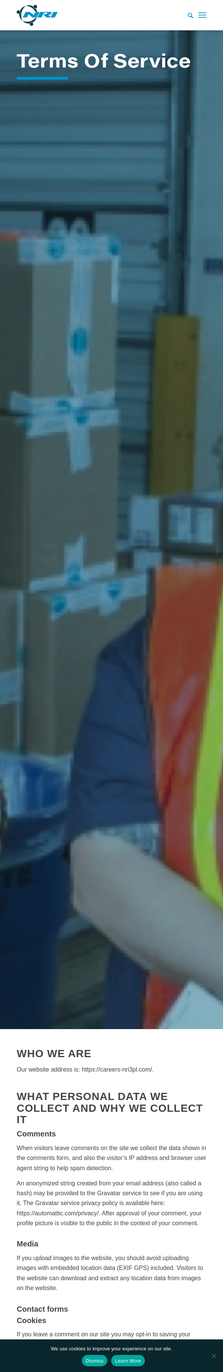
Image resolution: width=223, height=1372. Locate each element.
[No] (213, 1355)
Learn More (128, 1361)
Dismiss (95, 1361)
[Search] (186, 15)
